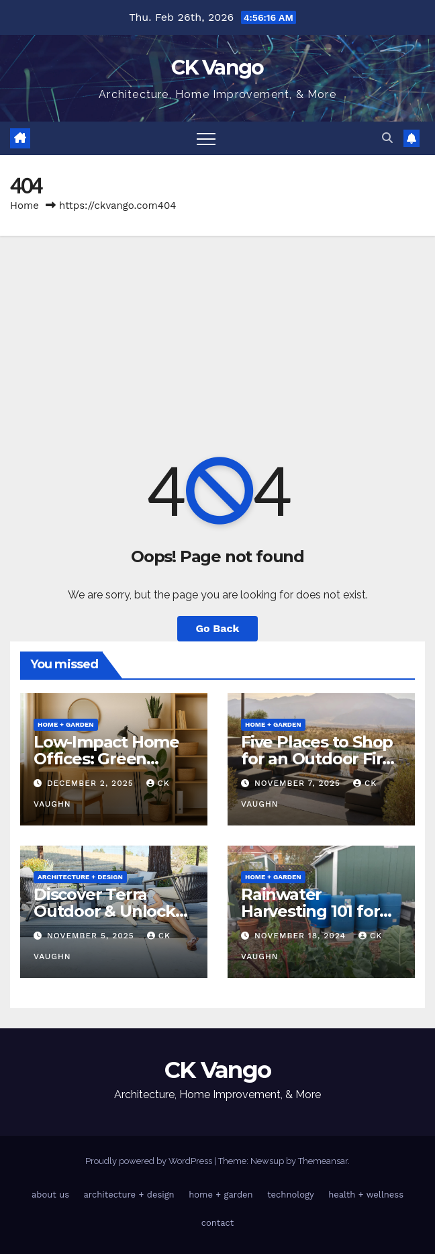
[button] (387, 138)
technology (290, 1195)
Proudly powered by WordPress (149, 1161)
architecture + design (80, 877)
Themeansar (323, 1161)
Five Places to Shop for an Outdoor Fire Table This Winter (317, 758)
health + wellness (365, 1195)
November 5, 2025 (92, 935)
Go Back (218, 628)
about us (50, 1195)
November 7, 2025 (299, 783)
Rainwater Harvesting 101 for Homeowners (310, 911)
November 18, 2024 (301, 935)
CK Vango (217, 67)
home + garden (66, 724)
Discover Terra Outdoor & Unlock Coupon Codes (104, 911)
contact (217, 1223)
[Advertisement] (217, 336)
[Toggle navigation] (206, 138)
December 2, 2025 (92, 783)
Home (24, 205)
